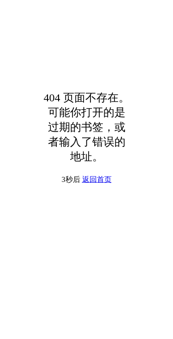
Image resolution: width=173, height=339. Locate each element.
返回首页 (97, 179)
